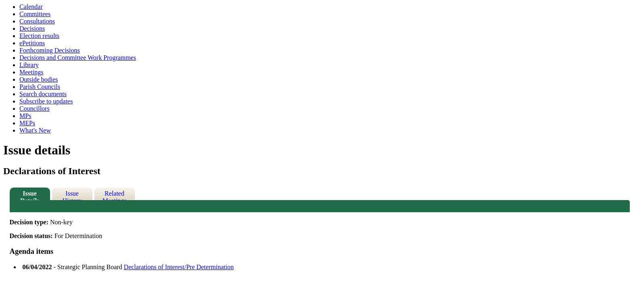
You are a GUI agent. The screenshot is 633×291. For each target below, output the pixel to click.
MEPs (27, 123)
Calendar (31, 6)
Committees (34, 14)
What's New (35, 130)
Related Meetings (115, 195)
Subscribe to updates (46, 101)
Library (29, 64)
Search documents (43, 94)
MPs (25, 115)
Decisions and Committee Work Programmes (77, 57)
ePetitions (32, 43)
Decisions (32, 28)
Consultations (37, 21)
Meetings (31, 72)
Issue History (72, 195)
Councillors (34, 108)
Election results (39, 35)
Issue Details (29, 195)
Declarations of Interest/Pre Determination (179, 267)
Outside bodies (38, 79)
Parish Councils (39, 86)
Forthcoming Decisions (49, 50)
